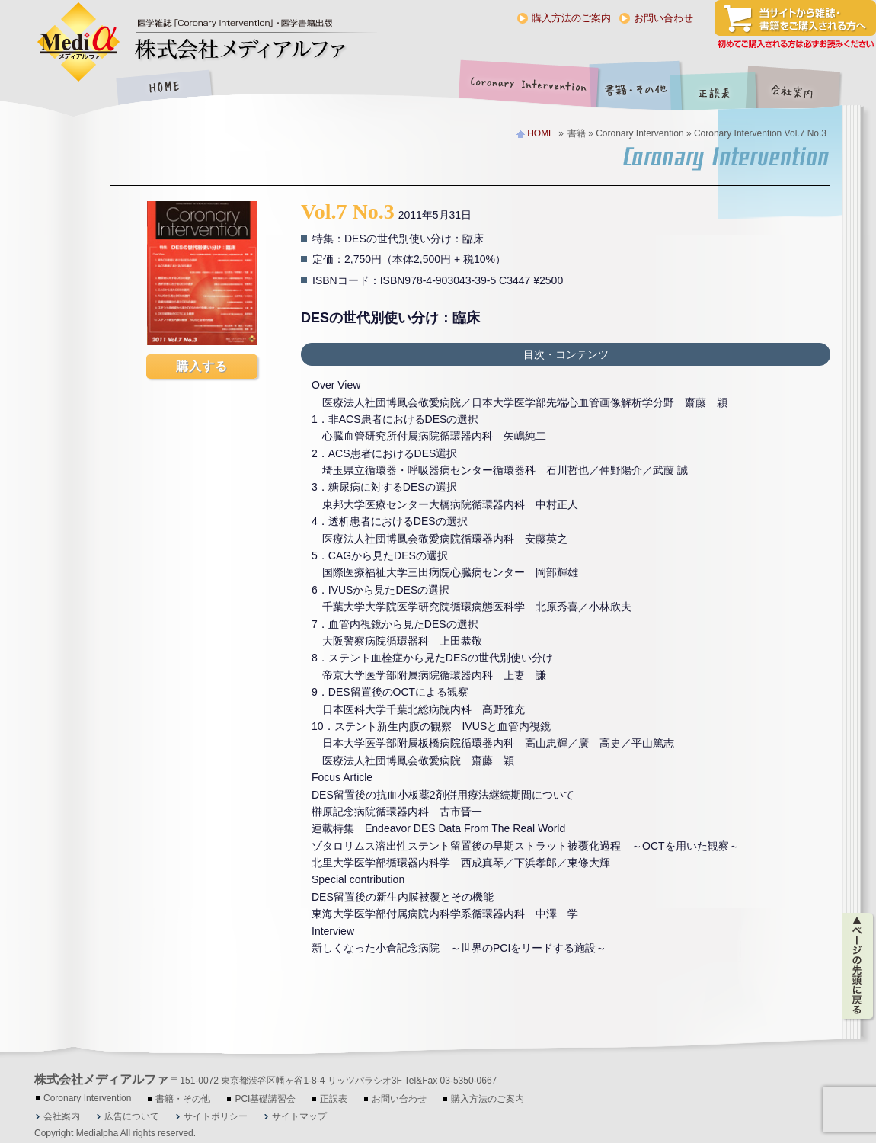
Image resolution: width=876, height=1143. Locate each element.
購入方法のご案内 (571, 18)
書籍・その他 (636, 88)
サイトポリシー (216, 1116)
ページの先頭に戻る (859, 966)
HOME (163, 88)
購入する (202, 366)
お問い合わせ (663, 18)
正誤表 (716, 88)
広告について (131, 1116)
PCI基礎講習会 (265, 1098)
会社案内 (803, 88)
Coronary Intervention (525, 88)
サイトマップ (299, 1116)
